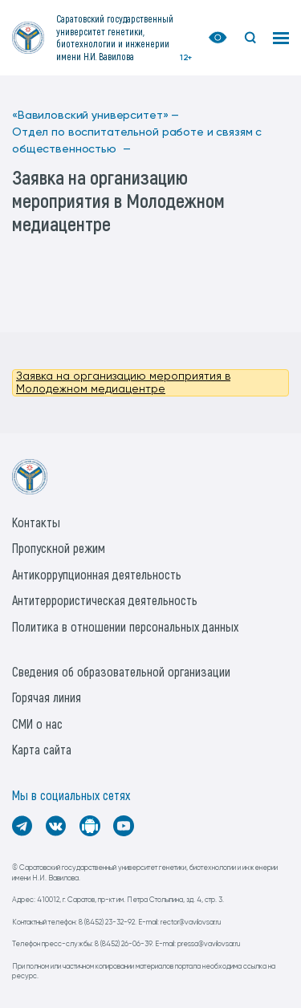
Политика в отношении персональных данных (125, 626)
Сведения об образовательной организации (121, 671)
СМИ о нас (37, 723)
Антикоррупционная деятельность (96, 574)
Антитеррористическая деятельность (104, 600)
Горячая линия (46, 697)
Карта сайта (41, 749)
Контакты (36, 522)
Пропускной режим (58, 547)
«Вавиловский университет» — (95, 115)
